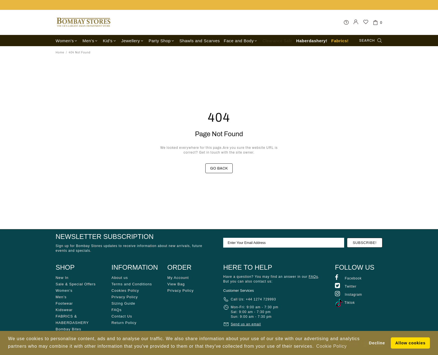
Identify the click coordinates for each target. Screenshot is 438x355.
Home (60, 52)
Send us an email (246, 324)
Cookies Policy (125, 290)
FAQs (116, 310)
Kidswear (64, 310)
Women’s (64, 290)
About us (119, 278)
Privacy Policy (124, 297)
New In (62, 278)
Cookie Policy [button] (331, 346)
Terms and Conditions (131, 284)
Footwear (64, 303)
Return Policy (124, 323)
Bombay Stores (83, 22)
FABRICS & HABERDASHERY (72, 319)
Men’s (61, 297)
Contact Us (121, 316)
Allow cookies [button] (410, 343)
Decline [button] (377, 343)
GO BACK (219, 168)
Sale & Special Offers (76, 284)
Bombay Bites (68, 329)
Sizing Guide (123, 303)
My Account (178, 278)
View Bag (176, 284)
